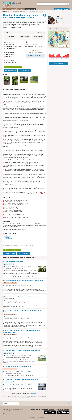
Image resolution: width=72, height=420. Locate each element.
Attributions (50, 47)
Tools (5, 9)
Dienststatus (31, 417)
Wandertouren (12, 9)
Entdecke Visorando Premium (35, 55)
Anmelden (66, 9)
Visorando (5, 11)
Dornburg (35, 44)
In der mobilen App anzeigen (12, 67)
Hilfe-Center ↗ (20, 9)
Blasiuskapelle (8, 235)
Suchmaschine (34, 393)
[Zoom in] (67, 33)
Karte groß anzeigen (58, 63)
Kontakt (4, 413)
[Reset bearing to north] (67, 37)
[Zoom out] (67, 35)
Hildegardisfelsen (8, 238)
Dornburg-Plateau (9, 240)
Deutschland (33, 42)
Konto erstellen (58, 9)
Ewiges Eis (7, 237)
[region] (59, 39)
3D (65, 46)
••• (8, 11)
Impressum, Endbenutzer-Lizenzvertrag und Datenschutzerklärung (13, 410)
